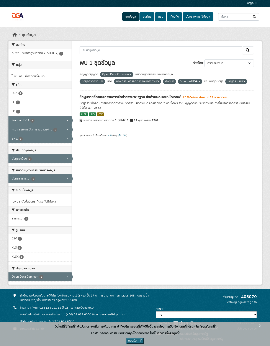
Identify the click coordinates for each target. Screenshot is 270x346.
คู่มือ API (122, 135)
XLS (92, 114)
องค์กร (147, 17)
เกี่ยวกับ (174, 17)
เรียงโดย (198, 63)
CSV (100, 114)
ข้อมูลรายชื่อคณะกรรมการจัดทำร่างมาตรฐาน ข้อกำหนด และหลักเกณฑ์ (131, 97)
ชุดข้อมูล (130, 17)
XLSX (84, 114)
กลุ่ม (160, 17)
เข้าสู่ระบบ (252, 3)
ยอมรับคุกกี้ (135, 341)
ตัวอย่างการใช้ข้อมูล (198, 17)
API (110, 135)
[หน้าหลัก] (15, 35)
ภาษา (159, 309)
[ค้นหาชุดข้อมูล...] (238, 17)
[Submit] (254, 17)
